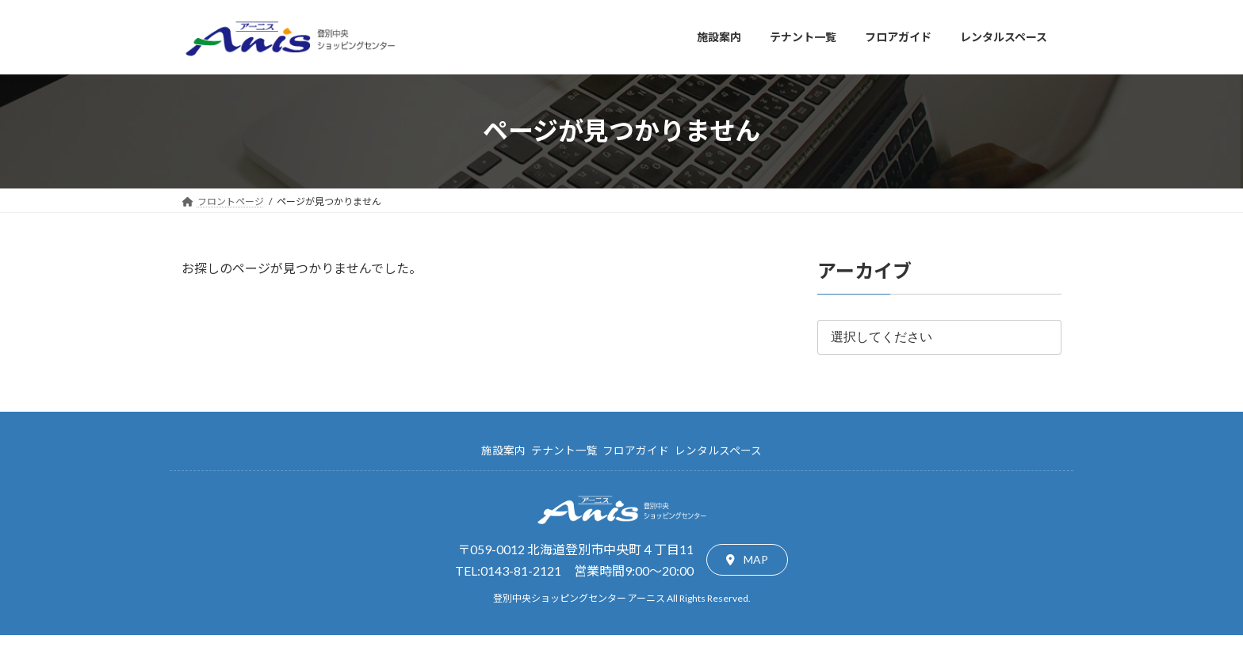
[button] (747, 560)
